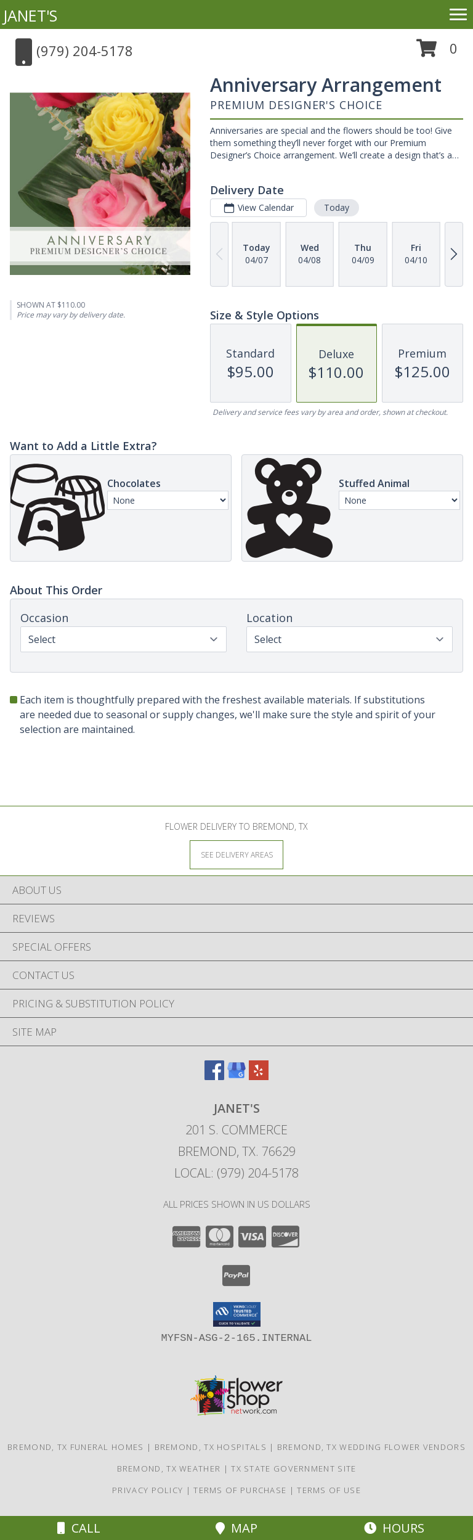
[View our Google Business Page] (236, 1076)
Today (336, 207)
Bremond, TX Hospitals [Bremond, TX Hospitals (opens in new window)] (211, 1446)
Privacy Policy (147, 1490)
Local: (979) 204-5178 (236, 1173)
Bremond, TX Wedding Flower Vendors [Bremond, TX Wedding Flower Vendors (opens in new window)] (371, 1446)
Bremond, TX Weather (169, 1468)
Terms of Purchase (239, 1490)
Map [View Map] (236, 1528)
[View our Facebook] (214, 1076)
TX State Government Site (293, 1468)
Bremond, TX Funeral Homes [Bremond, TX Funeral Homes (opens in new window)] (75, 1446)
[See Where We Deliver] (236, 854)
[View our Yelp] (259, 1076)
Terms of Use (329, 1490)
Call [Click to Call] (78, 1528)
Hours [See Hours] (394, 1528)
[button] (437, 53)
